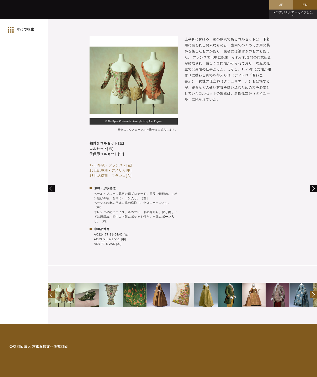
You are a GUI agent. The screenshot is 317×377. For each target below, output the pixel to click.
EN (304, 5)
